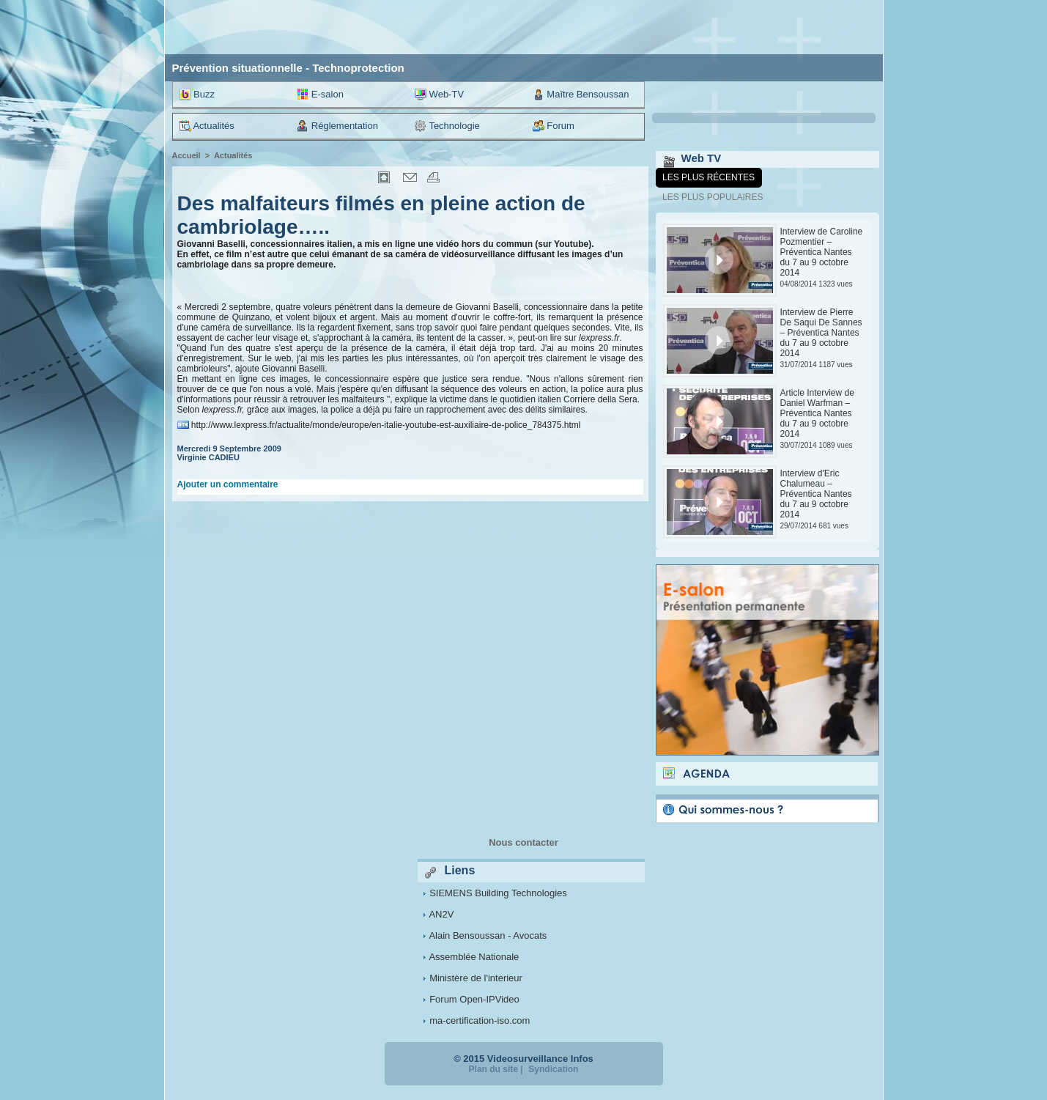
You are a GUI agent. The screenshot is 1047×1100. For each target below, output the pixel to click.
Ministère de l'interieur (475, 977)
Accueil (186, 155)
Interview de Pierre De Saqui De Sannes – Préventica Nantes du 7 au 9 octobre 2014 (821, 332)
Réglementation (337, 126)
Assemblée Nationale (474, 956)
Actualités (207, 126)
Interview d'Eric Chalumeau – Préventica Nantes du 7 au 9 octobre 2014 (816, 494)
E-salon (320, 94)
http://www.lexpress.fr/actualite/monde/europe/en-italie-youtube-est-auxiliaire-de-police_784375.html (386, 425)
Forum (553, 126)
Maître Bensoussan (581, 94)
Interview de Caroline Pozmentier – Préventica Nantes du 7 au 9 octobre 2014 (821, 252)
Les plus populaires (712, 197)
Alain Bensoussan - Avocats (488, 935)
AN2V (441, 914)
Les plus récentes (708, 177)
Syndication (553, 1069)
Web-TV (439, 94)
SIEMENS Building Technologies (498, 892)
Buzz (197, 94)
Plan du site (493, 1069)
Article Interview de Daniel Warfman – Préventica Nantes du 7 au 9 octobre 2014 (817, 413)
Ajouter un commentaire (227, 484)
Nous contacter (523, 842)
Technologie (447, 126)
